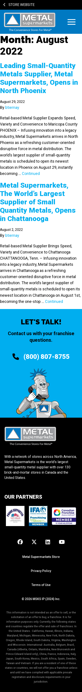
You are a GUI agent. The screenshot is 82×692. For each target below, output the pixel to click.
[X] (34, 542)
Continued (31, 173)
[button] (71, 21)
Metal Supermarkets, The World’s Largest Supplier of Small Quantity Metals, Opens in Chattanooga (38, 202)
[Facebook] (20, 542)
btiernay (12, 107)
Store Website (19, 5)
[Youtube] (62, 542)
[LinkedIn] (47, 542)
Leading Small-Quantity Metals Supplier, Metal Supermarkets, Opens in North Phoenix (39, 78)
